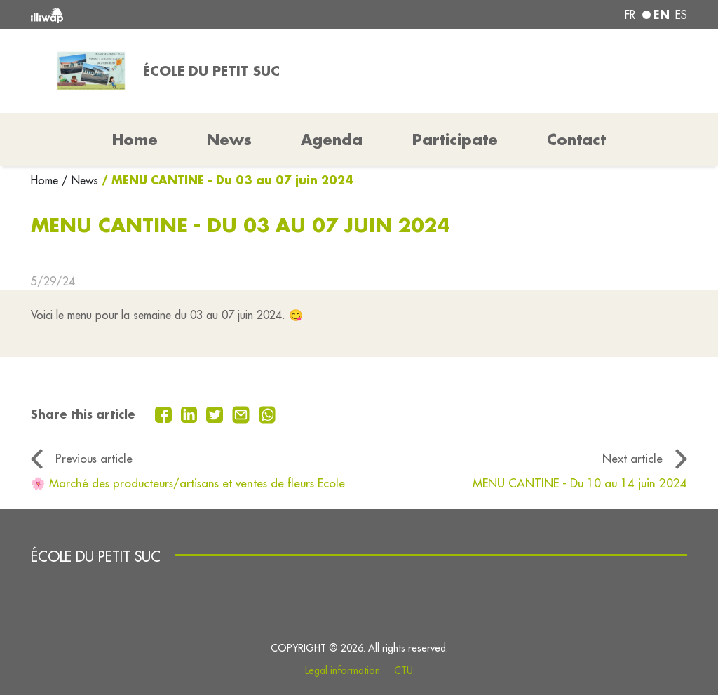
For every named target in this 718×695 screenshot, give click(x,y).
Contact (576, 139)
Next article (632, 458)
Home (46, 180)
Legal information (342, 670)
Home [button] (135, 139)
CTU (403, 670)
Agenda (332, 139)
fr (630, 15)
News (229, 139)
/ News (80, 180)
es (681, 15)
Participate (455, 139)
